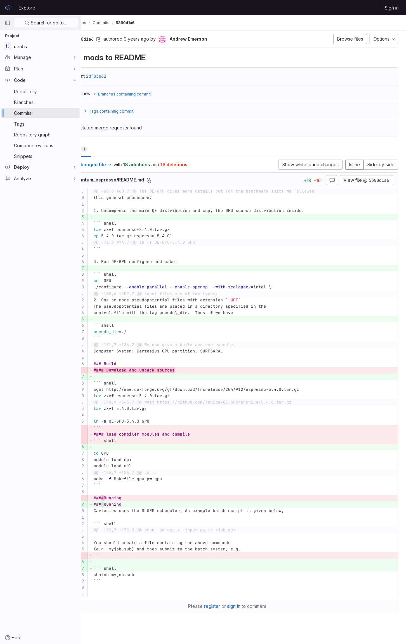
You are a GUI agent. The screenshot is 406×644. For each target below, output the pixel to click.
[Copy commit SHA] (131, 39)
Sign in (392, 7)
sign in (250, 606)
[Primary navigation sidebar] (8, 23)
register (228, 606)
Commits (134, 22)
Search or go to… (45, 22)
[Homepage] (8, 8)
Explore (27, 7)
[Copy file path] (182, 180)
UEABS (95, 22)
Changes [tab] (107, 149)
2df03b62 (129, 76)
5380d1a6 (158, 22)
